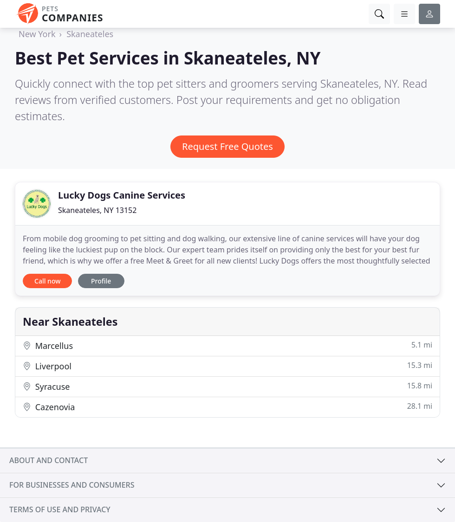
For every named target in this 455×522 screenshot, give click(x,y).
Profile (101, 281)
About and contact (48, 460)
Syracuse (227, 386)
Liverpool (227, 366)
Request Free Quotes (227, 146)
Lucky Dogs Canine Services (121, 195)
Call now (47, 281)
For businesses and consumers (71, 485)
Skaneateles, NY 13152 (97, 210)
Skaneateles (89, 33)
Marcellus (227, 345)
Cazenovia (227, 406)
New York (37, 33)
